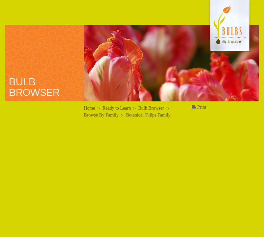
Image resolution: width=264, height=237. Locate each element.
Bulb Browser (151, 108)
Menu (16, 12)
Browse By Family (101, 115)
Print (201, 107)
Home (89, 108)
